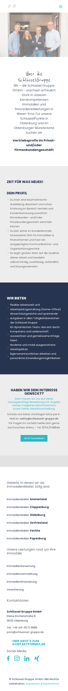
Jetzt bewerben (34, 438)
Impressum (33, 683)
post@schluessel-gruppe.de (25, 632)
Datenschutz (51, 683)
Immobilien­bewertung (21, 566)
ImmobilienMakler (27, 499)
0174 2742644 (51, 427)
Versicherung (15, 589)
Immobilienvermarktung (22, 574)
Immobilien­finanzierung (22, 581)
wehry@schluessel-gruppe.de (39, 418)
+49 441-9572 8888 (24, 627)
